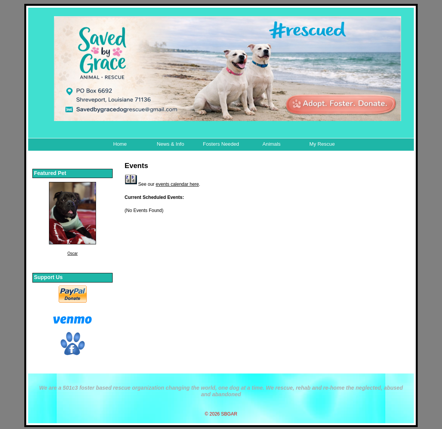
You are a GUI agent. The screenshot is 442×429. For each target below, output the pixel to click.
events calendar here (177, 184)
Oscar (72, 253)
